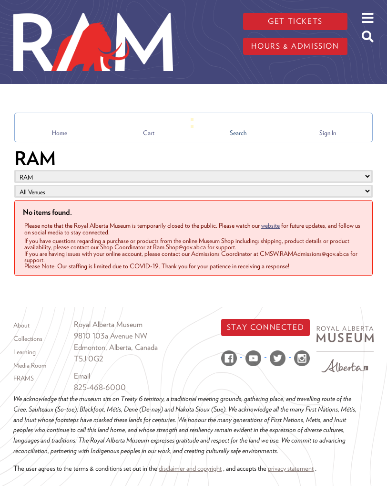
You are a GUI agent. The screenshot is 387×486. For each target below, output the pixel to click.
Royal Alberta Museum (108, 324)
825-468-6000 (100, 387)
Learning (24, 352)
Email (82, 375)
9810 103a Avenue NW (110, 335)
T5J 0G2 (88, 358)
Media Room (29, 365)
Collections (27, 338)
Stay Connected (265, 327)
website (270, 225)
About (21, 325)
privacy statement (291, 468)
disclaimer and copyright (190, 468)
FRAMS (23, 378)
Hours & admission (295, 46)
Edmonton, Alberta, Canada (116, 347)
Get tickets (295, 21)
